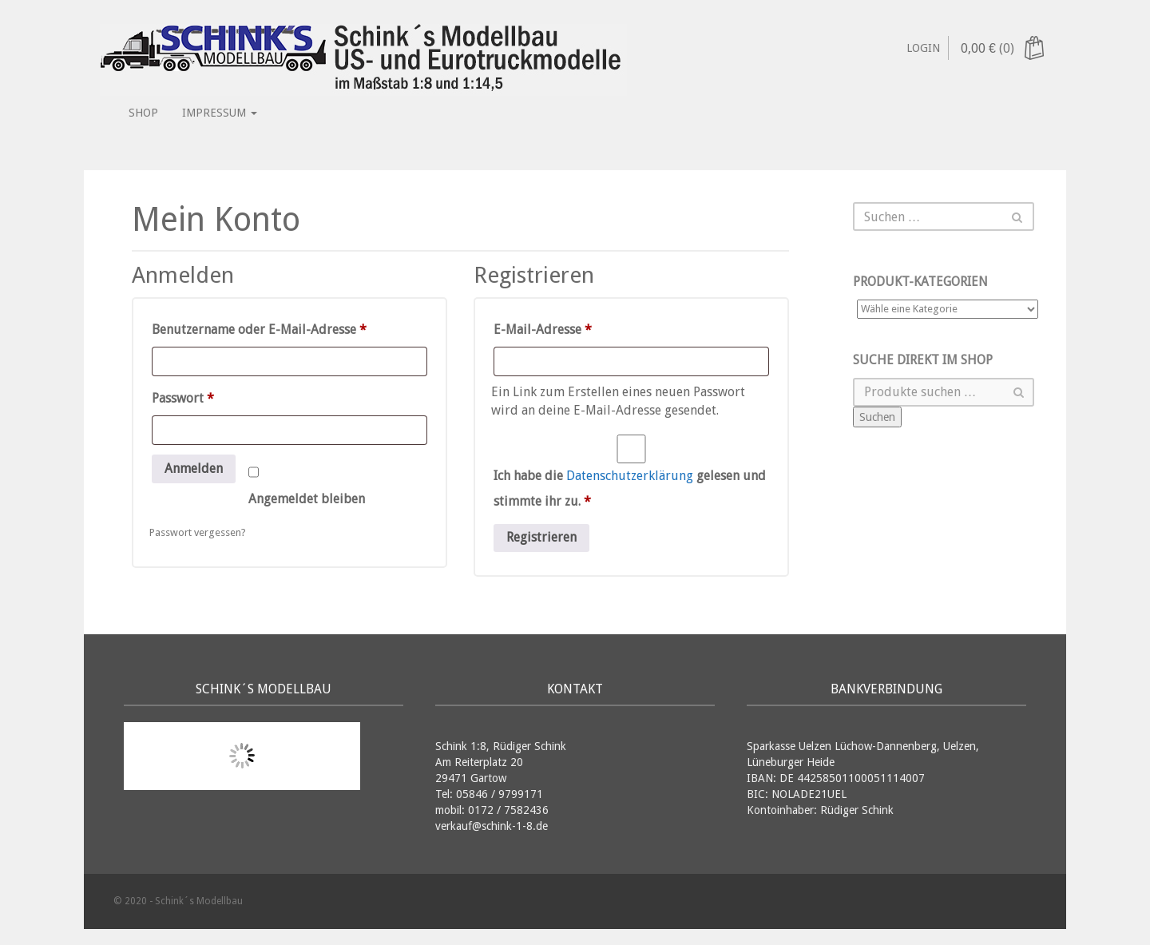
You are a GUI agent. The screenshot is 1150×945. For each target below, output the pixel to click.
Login (923, 48)
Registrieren (541, 537)
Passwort (218, 396)
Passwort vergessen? (197, 532)
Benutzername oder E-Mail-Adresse (289, 327)
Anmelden (194, 468)
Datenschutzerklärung (629, 475)
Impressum (219, 112)
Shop (143, 112)
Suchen (877, 417)
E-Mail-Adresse (578, 327)
